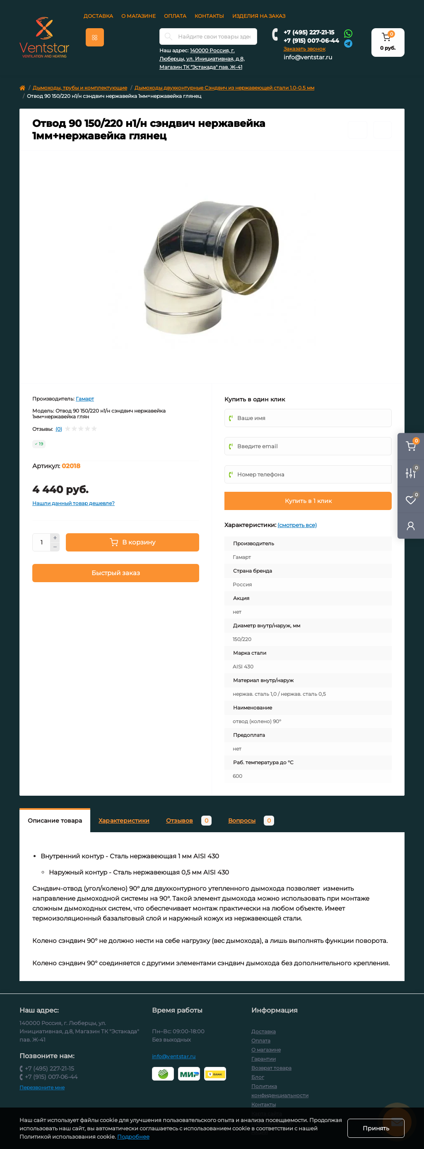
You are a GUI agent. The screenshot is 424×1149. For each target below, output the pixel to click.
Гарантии (263, 1059)
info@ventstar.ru (308, 57)
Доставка (98, 16)
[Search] (168, 36)
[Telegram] (348, 43)
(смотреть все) (297, 525)
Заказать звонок (304, 49)
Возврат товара (271, 1068)
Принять (376, 1128)
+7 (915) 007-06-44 (311, 40)
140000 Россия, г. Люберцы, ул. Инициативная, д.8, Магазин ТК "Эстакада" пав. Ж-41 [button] (202, 58)
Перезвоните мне (42, 1087)
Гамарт (85, 399)
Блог (257, 1077)
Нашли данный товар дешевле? (73, 503)
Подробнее (153, 1136)
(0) (58, 429)
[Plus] (55, 537)
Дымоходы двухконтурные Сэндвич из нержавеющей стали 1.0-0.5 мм (224, 88)
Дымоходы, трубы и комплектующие (80, 88)
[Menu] (95, 37)
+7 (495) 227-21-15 (309, 32)
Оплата (175, 16)
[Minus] (55, 547)
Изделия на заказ (258, 16)
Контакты (209, 16)
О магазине (138, 16)
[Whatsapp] (348, 33)
